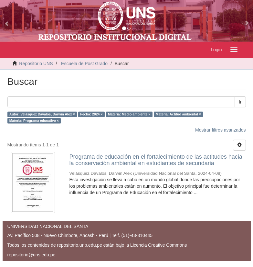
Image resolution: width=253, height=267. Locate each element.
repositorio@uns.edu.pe (31, 254)
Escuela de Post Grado (84, 63)
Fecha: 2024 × (91, 114)
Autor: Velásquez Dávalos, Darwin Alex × (42, 114)
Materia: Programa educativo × (34, 121)
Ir (240, 101)
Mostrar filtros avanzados (220, 130)
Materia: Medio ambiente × (129, 114)
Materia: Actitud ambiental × (178, 114)
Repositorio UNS (36, 63)
